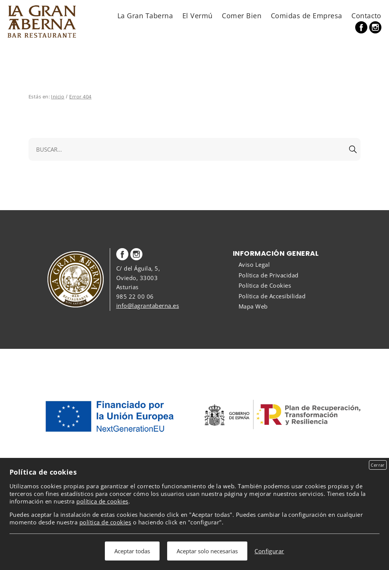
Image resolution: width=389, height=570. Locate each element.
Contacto (366, 15)
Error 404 (80, 96)
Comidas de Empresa (306, 15)
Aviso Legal (254, 264)
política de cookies (102, 501)
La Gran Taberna (145, 15)
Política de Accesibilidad (272, 296)
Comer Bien (241, 15)
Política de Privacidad (269, 275)
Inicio (57, 96)
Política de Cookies (265, 285)
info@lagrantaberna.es (147, 305)
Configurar (269, 551)
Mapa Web (253, 306)
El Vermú (197, 15)
